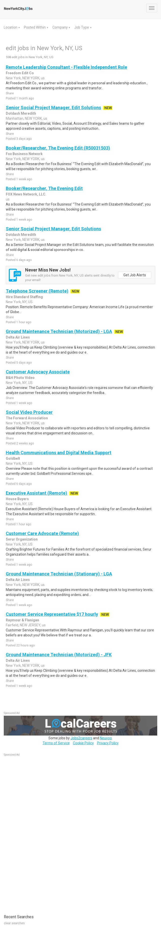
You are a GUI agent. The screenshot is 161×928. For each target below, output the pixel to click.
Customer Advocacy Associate (38, 371)
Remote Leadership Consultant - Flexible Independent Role (66, 67)
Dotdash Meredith (21, 113)
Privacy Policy (108, 743)
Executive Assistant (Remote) (36, 493)
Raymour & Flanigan (22, 620)
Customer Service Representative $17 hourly (52, 614)
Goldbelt (13, 458)
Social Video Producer (29, 412)
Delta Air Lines (18, 337)
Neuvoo (106, 738)
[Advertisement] (41, 832)
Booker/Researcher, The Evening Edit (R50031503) (58, 148)
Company (60, 27)
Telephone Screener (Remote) (37, 291)
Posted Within (35, 27)
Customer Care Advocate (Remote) (42, 533)
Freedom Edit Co (20, 73)
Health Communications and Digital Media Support (58, 452)
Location (11, 27)
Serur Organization (22, 539)
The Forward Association (27, 418)
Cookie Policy (83, 743)
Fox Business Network (24, 154)
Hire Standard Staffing (24, 297)
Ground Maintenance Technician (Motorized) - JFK (59, 654)
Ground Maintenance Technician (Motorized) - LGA (59, 331)
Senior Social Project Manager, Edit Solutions (53, 107)
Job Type (82, 27)
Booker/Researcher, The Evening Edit (44, 188)
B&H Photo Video (20, 378)
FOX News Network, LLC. (26, 194)
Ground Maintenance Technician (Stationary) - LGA (59, 573)
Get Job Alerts (134, 275)
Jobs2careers (81, 738)
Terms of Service (56, 743)
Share (10, 93)
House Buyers (17, 499)
